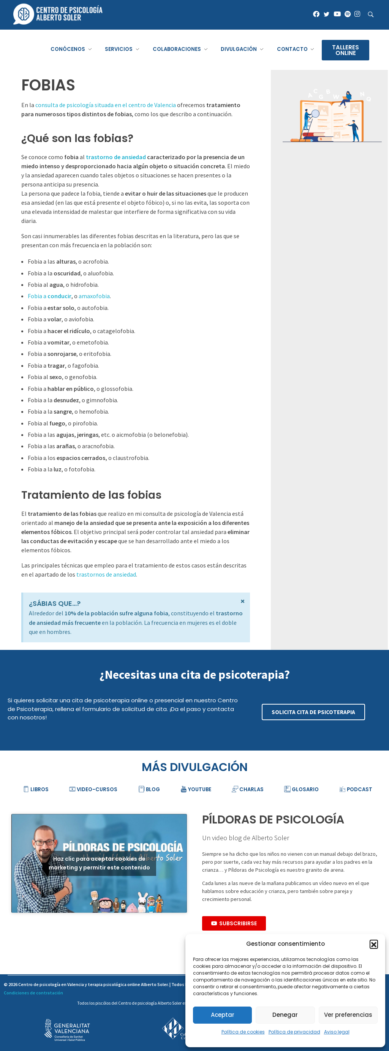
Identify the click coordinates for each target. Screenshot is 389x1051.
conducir (59, 296)
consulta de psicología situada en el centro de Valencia (105, 105)
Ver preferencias (348, 1015)
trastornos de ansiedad (106, 574)
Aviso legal (336, 1032)
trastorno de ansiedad (116, 157)
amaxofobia (94, 296)
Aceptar (222, 1015)
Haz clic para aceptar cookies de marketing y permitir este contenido (99, 863)
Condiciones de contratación (33, 993)
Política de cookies (243, 1032)
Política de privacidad (294, 1032)
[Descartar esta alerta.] (242, 601)
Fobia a (37, 296)
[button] (374, 944)
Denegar (285, 1015)
